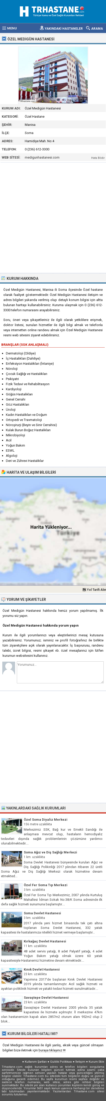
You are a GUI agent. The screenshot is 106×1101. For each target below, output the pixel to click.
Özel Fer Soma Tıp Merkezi (45, 885)
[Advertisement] (53, 217)
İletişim (80, 1061)
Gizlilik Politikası (61, 1061)
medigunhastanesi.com (42, 157)
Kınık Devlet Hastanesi (42, 969)
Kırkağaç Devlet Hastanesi (45, 941)
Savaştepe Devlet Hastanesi (46, 997)
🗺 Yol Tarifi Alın (94, 590)
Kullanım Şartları (36, 1061)
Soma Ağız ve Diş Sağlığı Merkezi (50, 852)
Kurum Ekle (96, 1061)
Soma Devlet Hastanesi (42, 913)
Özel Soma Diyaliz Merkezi (45, 819)
